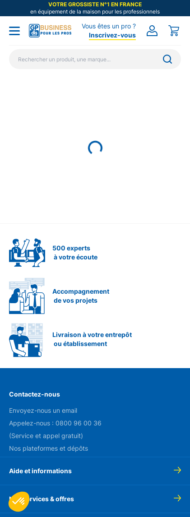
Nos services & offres (41, 499)
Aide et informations (40, 471)
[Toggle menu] (14, 30)
